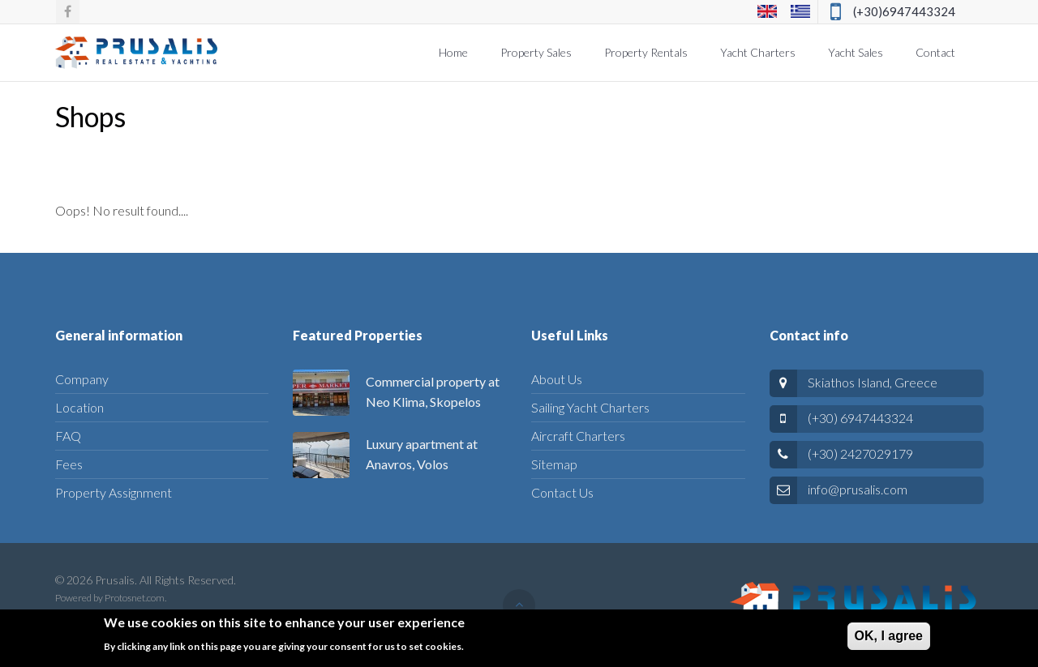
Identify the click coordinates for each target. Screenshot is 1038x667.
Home (453, 52)
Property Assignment (113, 492)
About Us (556, 379)
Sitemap (554, 464)
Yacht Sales (855, 52)
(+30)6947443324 (904, 11)
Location (79, 407)
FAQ (68, 435)
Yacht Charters (758, 52)
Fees (69, 464)
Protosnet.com (135, 598)
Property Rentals (646, 52)
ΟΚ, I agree (889, 640)
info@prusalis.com (857, 489)
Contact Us (562, 492)
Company (82, 379)
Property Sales (536, 52)
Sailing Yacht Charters (590, 407)
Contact (935, 52)
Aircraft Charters (578, 435)
